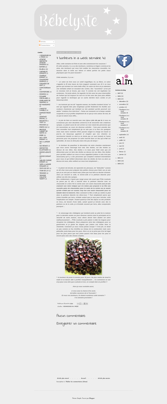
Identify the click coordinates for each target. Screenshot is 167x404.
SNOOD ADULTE (45, 152)
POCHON (42, 125)
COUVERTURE (44, 92)
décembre (122, 101)
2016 (119, 96)
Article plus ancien (104, 378)
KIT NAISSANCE (44, 105)
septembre (123, 134)
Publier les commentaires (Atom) (76, 381)
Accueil (83, 378)
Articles (42, 41)
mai (120, 146)
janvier (121, 154)
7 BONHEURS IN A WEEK (70, 306)
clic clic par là (97, 120)
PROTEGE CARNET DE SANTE (43, 131)
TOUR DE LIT (43, 171)
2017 (119, 93)
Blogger (92, 398)
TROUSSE (42, 173)
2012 (119, 163)
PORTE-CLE (43, 127)
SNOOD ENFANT (45, 156)
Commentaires (44, 45)
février (121, 152)
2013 (119, 161)
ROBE (41, 135)
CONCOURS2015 (44, 88)
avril (120, 149)
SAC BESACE (43, 146)
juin (120, 143)
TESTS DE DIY (44, 168)
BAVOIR (42, 67)
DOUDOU (42, 94)
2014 (119, 158)
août (121, 137)
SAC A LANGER (44, 142)
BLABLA (42, 69)
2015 (119, 99)
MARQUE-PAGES (45, 113)
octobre (122, 107)
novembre (122, 104)
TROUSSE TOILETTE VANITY (42, 177)
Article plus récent (63, 378)
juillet (121, 140)
